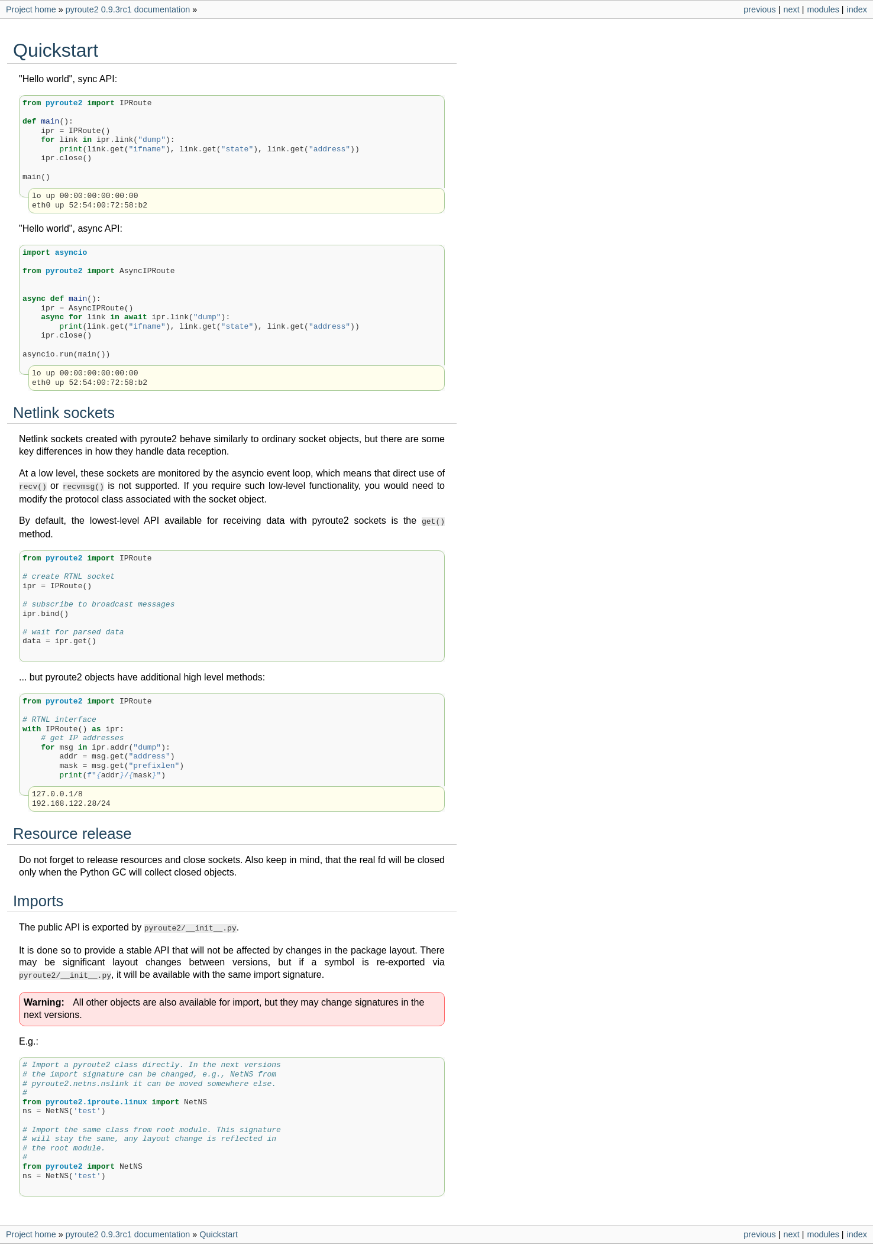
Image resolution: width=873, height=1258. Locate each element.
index (857, 9)
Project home (31, 9)
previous (759, 9)
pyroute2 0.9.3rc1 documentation (128, 9)
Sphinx (494, 1248)
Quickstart (218, 1229)
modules (823, 9)
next (791, 9)
